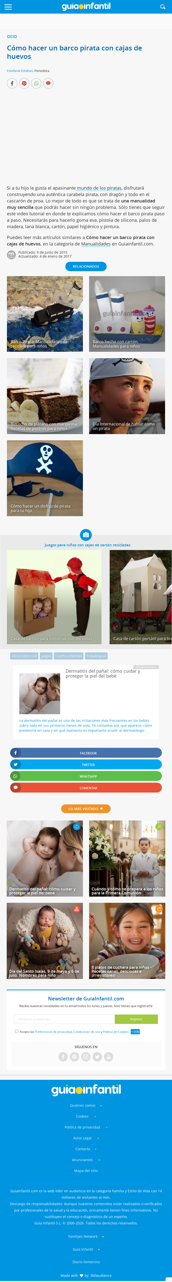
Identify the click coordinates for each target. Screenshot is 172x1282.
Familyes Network (83, 1236)
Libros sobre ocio (24, 656)
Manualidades (96, 244)
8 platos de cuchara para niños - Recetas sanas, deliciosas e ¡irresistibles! (121, 971)
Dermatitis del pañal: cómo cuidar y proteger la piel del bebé (42, 891)
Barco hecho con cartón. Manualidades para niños (116, 344)
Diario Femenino (86, 1262)
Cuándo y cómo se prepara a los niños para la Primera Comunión (127, 891)
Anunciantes (82, 1159)
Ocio (12, 36)
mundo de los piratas (99, 188)
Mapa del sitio (86, 1170)
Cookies (83, 1116)
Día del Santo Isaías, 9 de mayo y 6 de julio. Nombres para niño (44, 973)
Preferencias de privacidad (53, 1032)
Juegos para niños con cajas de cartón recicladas (87, 544)
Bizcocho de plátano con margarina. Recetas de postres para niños (44, 426)
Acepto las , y (74, 1032)
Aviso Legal (82, 1138)
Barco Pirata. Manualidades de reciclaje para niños (39, 344)
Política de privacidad (83, 1127)
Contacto (82, 1149)
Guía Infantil (83, 1249)
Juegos (46, 656)
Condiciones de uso (86, 1032)
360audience (101, 1275)
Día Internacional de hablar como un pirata (124, 426)
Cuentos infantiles (68, 656)
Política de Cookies (116, 1032)
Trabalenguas (96, 656)
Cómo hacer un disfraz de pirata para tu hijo (41, 508)
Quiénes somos (83, 1105)
